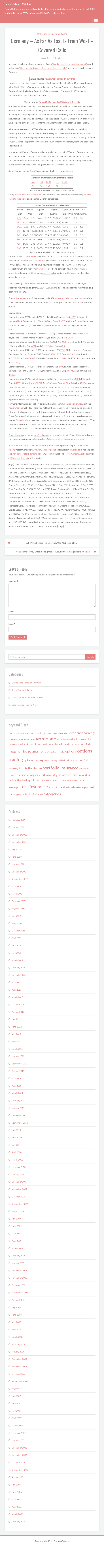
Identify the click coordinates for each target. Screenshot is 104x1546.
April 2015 (16, 938)
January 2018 (18, 864)
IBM (78, 379)
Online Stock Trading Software (52, 33)
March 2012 (17, 1049)
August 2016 (18, 908)
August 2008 (18, 1300)
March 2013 (17, 997)
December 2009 (19, 1181)
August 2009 (18, 1211)
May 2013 (16, 982)
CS (63, 346)
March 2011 (17, 1093)
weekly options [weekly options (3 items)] (50, 794)
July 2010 (16, 1130)
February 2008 (18, 1344)
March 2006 (17, 1514)
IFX (32, 186)
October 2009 (18, 1196)
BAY (33, 182)
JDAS (87, 391)
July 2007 (16, 1396)
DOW (72, 317)
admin (60, 58)
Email (11, 624)
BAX (41, 321)
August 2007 (18, 1388)
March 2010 (17, 1159)
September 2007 (20, 1381)
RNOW (33, 399)
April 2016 (16, 923)
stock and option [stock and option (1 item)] (73, 780)
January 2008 (18, 1351)
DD (14, 325)
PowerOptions (52, 78)
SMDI (64, 358)
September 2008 (20, 1292)
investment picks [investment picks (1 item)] (15, 744)
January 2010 (18, 1174)
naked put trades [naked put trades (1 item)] (58, 752)
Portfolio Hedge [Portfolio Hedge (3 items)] (30, 768)
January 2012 (18, 1056)
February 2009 (18, 1255)
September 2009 (20, 1204)
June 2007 (17, 1403)
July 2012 (16, 1019)
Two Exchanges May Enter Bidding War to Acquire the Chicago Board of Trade (52, 551)
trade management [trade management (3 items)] (81, 787)
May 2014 (16, 952)
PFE (64, 325)
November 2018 (19, 842)
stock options (36, 194)
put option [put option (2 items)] (84, 775)
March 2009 (17, 1248)
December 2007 (19, 1359)
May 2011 (16, 1078)
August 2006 (18, 1477)
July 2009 (16, 1218)
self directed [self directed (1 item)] (52, 780)
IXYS (70, 354)
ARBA (84, 383)
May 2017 (16, 886)
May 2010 (16, 1145)
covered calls (30, 256)
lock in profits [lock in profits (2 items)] (29, 743)
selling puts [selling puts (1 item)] (62, 780)
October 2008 (18, 1285)
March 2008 (17, 1337)
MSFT (18, 383)
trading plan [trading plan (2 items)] (15, 794)
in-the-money (38, 260)
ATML (71, 370)
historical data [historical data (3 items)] (46, 739)
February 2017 (18, 901)
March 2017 (17, 893)
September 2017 (20, 879)
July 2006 (16, 1484)
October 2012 (18, 1004)
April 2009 (16, 1241)
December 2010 (19, 1115)
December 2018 (19, 834)
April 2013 (16, 989)
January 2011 (18, 1108)
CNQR (69, 387)
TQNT (16, 362)
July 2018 (16, 849)
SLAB (31, 358)
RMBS (12, 375)
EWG (65, 182)
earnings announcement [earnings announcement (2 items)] (22, 738)
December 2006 (19, 1447)
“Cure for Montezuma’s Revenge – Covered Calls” (43, 68)
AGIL (66, 383)
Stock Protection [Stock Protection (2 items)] (58, 787)
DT (57, 182)
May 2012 (16, 1034)
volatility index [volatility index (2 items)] (31, 794)
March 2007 (17, 1425)
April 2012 (16, 1041)
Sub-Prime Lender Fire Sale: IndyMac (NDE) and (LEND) (52, 542)
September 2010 (20, 1122)
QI (41, 186)
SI (57, 186)
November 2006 (19, 1455)
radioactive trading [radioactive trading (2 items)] (19, 780)
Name (12, 611)
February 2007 (18, 1433)
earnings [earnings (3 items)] (90, 733)
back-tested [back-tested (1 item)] (24, 733)
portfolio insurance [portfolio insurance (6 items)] (60, 767)
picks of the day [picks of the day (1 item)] (50, 760)
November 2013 (19, 975)
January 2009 (18, 1263)
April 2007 (16, 1418)
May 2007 (16, 1410)
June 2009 (17, 1226)
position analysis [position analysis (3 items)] (26, 775)
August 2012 (18, 1012)
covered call (58, 439)
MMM (47, 325)
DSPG (52, 354)
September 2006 (20, 1470)
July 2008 (16, 1307)
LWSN (53, 395)
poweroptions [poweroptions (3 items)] (67, 775)
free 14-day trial (67, 78)
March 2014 (17, 960)
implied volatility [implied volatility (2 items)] (81, 738)
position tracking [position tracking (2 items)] (47, 775)
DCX (48, 182)
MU (61, 366)
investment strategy (74, 439)
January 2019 (18, 827)
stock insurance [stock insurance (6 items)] (33, 786)
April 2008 (16, 1329)
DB (41, 182)
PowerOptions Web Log (18, 4)
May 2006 (16, 1499)
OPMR (85, 395)
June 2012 (17, 1026)
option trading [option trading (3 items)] (33, 760)
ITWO (55, 391)
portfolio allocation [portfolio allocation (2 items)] (67, 760)
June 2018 (17, 856)
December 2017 (19, 871)
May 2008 (16, 1322)
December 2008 (19, 1270)
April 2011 (16, 1085)
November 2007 (19, 1366)
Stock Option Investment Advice (28, 697)
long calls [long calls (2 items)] (43, 743)
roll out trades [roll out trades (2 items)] (39, 780)
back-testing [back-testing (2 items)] (37, 733)
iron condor (18, 453)
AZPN (22, 387)
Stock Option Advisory (23, 690)
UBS (64, 341)
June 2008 (17, 1314)
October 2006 (18, 1462)
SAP (48, 186)
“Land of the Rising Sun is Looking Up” (70, 64)
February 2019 (18, 819)
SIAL (11, 329)
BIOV (62, 321)
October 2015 (18, 930)
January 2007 (18, 1440)
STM (62, 350)
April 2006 (16, 1506)
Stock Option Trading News (25, 704)
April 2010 (16, 1152)
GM (86, 333)
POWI (12, 358)
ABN (33, 346)
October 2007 (18, 1373)
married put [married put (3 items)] (25, 751)
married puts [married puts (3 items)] (42, 751)
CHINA (41, 387)
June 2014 (17, 945)
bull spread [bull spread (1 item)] (64, 733)
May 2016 (16, 916)
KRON (24, 395)
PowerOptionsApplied (50, 102)
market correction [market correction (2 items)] (74, 743)
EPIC (11, 391)
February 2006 (18, 1521)
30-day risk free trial (70, 102)
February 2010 (18, 1167)
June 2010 (17, 1137)
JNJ (19, 321)
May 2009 (16, 1233)
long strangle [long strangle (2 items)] (56, 743)
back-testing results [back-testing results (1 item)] (52, 733)
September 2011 (20, 1063)
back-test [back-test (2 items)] (13, 733)
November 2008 (19, 1277)
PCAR (69, 337)
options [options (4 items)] (71, 751)
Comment (13, 581)
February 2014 (18, 967)
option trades (75, 403)
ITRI (28, 391)
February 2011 (18, 1100)
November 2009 (19, 1189)
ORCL (38, 383)
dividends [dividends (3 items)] (76, 733)
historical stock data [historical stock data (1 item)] (64, 739)
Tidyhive (65, 1541)
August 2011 (18, 1071)
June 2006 (17, 1492)
